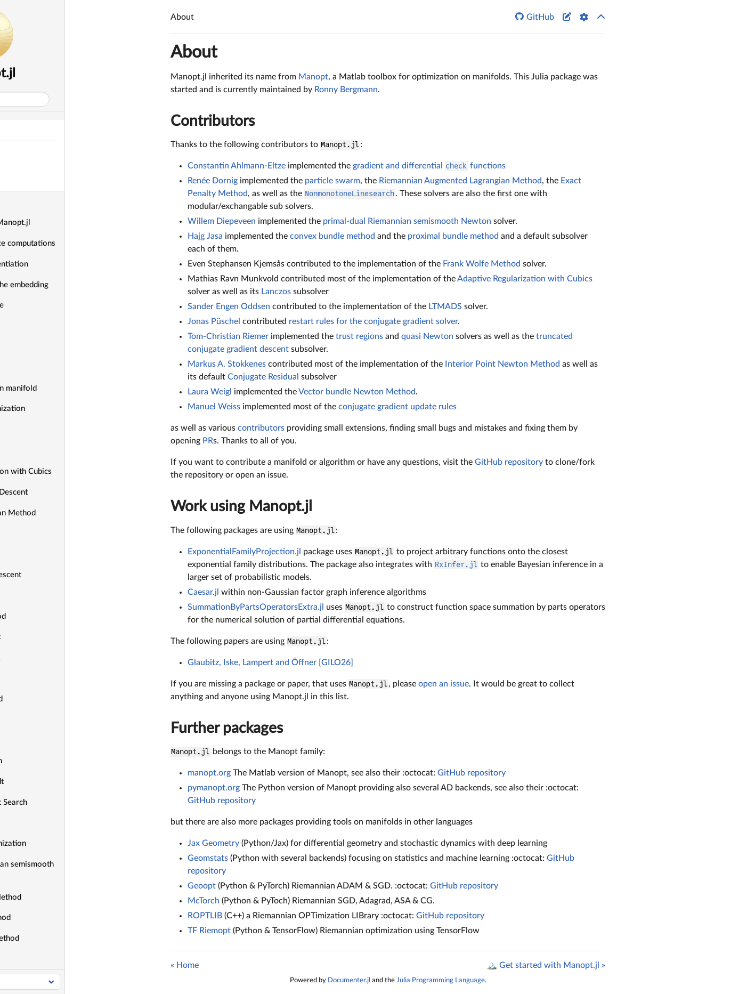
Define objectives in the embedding (75, 285)
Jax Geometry (213, 843)
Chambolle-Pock (42, 533)
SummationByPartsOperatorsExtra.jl (256, 607)
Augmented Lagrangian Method (68, 513)
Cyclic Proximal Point (51, 637)
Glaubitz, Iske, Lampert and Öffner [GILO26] (270, 662)
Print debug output (45, 326)
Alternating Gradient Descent (64, 492)
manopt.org (209, 773)
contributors (261, 428)
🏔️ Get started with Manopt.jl (66, 223)
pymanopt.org (214, 787)
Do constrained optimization (63, 409)
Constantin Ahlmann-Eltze (237, 165)
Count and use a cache (52, 305)
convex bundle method (332, 236)
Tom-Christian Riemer (228, 336)
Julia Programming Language (440, 980)
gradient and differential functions (429, 165)
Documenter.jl (349, 980)
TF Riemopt (209, 930)
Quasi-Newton (39, 959)
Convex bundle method (53, 616)
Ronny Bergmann (346, 89)
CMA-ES (28, 554)
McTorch (204, 900)
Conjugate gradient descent (61, 575)
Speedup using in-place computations (78, 243)
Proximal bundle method (56, 918)
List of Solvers (38, 451)
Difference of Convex (51, 657)
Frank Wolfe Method (482, 264)
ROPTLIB (205, 915)
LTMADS (445, 306)
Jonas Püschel (214, 321)
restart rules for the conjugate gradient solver (373, 321)
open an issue (443, 684)
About (16, 130)
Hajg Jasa (205, 236)
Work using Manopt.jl (241, 506)
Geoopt (202, 886)
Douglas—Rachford (46, 678)
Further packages (227, 728)
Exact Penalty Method (52, 699)
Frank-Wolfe (35, 720)
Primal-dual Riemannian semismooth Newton (77, 870)
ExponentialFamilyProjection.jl (244, 551)
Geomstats (208, 858)
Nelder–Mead (37, 823)
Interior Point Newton (52, 761)
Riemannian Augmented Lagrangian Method (460, 180)
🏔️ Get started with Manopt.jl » (545, 965)
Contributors (213, 121)
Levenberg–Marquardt (52, 782)
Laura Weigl (210, 391)
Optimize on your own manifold (69, 388)
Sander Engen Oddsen (229, 306)
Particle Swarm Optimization (64, 843)
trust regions (359, 336)
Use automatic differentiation (65, 264)
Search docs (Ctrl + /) (49, 99)
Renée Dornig (213, 180)
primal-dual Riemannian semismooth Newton (407, 221)
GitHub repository (509, 462)
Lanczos (276, 291)
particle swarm (332, 180)
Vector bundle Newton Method (357, 391)
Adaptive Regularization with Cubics (76, 471)
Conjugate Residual (46, 596)
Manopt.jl (77, 73)
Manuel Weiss (214, 406)
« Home (185, 965)
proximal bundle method (453, 236)
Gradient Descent (44, 740)
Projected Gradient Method (61, 897)
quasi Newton (427, 336)
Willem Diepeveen (222, 221)
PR (207, 441)
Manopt (313, 76)
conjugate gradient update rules (397, 406)
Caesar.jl (203, 592)
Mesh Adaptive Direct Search (64, 802)
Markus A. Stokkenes (227, 364)
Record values (37, 347)
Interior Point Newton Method (502, 364)
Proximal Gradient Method (60, 938)
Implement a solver (46, 367)
